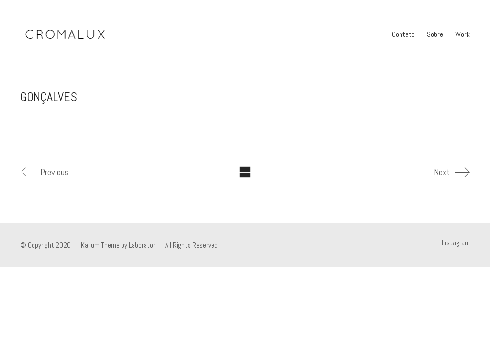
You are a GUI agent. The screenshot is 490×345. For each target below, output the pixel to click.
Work (462, 34)
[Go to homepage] (65, 34)
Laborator (142, 245)
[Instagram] (456, 243)
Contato (403, 34)
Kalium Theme (100, 245)
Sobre (435, 34)
